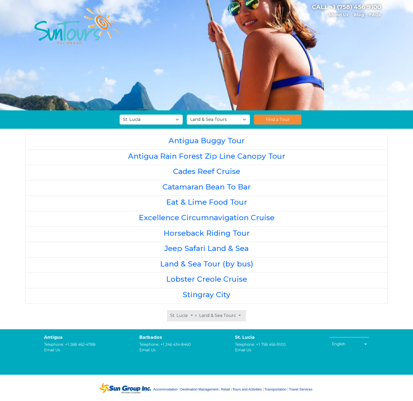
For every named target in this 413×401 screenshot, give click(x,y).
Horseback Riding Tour (207, 233)
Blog (359, 14)
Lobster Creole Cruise (206, 279)
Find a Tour (278, 119)
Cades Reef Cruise (206, 171)
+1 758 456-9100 (271, 344)
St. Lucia (245, 337)
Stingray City (206, 294)
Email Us (52, 350)
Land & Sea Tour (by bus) (206, 263)
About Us (338, 14)
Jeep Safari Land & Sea (206, 248)
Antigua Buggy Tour (207, 140)
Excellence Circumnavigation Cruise (206, 217)
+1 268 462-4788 (80, 344)
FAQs (375, 14)
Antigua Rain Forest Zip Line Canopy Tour (206, 156)
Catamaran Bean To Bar (207, 186)
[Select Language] (349, 344)
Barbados (150, 337)
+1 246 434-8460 (175, 344)
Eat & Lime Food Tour (206, 202)
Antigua (53, 337)
